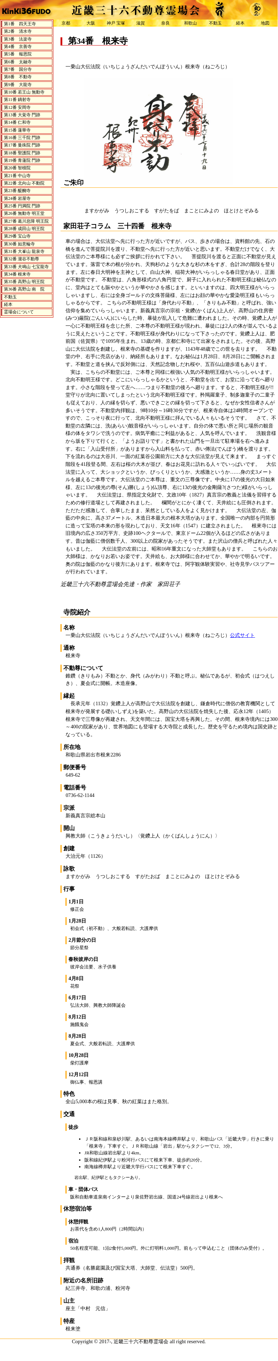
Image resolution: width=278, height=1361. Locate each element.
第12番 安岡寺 (17, 107)
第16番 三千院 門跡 (22, 137)
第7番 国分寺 (18, 69)
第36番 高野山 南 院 (24, 289)
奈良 (165, 23)
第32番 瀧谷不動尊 (21, 258)
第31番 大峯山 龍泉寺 (24, 251)
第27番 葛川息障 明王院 (26, 221)
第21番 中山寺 (17, 175)
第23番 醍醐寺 (17, 190)
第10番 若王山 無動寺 (24, 92)
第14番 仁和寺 (17, 122)
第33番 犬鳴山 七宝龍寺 (26, 266)
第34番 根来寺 (17, 274)
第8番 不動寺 (18, 76)
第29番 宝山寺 (17, 236)
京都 (66, 23)
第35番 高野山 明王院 (24, 281)
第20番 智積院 (17, 167)
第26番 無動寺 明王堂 (24, 213)
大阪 (90, 23)
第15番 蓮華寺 (17, 130)
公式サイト (242, 635)
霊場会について (19, 311)
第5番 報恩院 (18, 54)
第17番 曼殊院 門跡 (22, 145)
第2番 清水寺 (18, 31)
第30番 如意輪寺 (19, 243)
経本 (8, 304)
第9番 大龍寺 (18, 84)
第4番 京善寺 (18, 46)
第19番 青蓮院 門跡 (22, 160)
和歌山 (190, 23)
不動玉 (10, 296)
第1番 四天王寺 (20, 23)
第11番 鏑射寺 (17, 99)
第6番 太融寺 (18, 61)
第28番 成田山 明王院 (24, 228)
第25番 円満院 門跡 (22, 205)
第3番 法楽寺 (18, 39)
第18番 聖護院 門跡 (22, 152)
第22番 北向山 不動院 (24, 183)
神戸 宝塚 (116, 23)
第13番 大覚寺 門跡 (22, 114)
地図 (265, 23)
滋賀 (140, 23)
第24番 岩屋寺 (17, 198)
